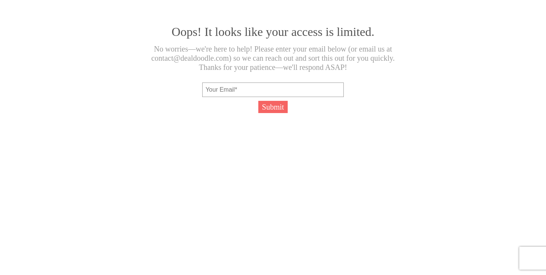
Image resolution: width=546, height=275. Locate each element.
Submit (273, 107)
